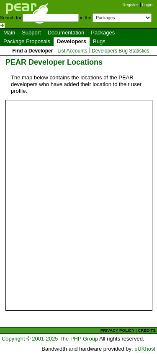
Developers (71, 41)
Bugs (99, 41)
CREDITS (147, 330)
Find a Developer (32, 51)
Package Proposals (26, 41)
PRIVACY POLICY (117, 330)
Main (9, 32)
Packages (103, 32)
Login (147, 5)
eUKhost (144, 349)
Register (130, 5)
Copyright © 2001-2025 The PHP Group (50, 339)
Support (31, 32)
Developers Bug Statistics (120, 51)
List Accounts (72, 51)
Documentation (66, 32)
